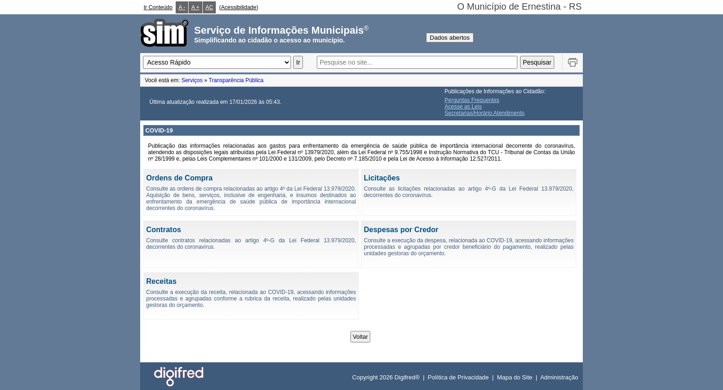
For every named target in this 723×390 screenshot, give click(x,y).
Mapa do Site (515, 377)
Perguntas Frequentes (471, 100)
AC (209, 7)
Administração (559, 377)
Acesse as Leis (463, 106)
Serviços (191, 80)
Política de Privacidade (458, 377)
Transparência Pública (236, 80)
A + (195, 7)
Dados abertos (450, 37)
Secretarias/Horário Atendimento (484, 113)
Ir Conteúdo (158, 7)
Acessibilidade (238, 7)
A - (181, 7)
